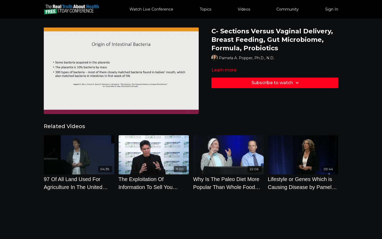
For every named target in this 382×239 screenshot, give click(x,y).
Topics (205, 9)
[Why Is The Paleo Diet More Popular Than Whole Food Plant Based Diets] (228, 183)
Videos (244, 9)
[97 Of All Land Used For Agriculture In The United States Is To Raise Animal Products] (79, 183)
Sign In (331, 9)
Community (287, 9)
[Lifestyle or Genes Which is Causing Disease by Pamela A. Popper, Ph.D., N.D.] (303, 183)
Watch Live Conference (151, 9)
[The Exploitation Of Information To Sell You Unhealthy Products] (154, 183)
